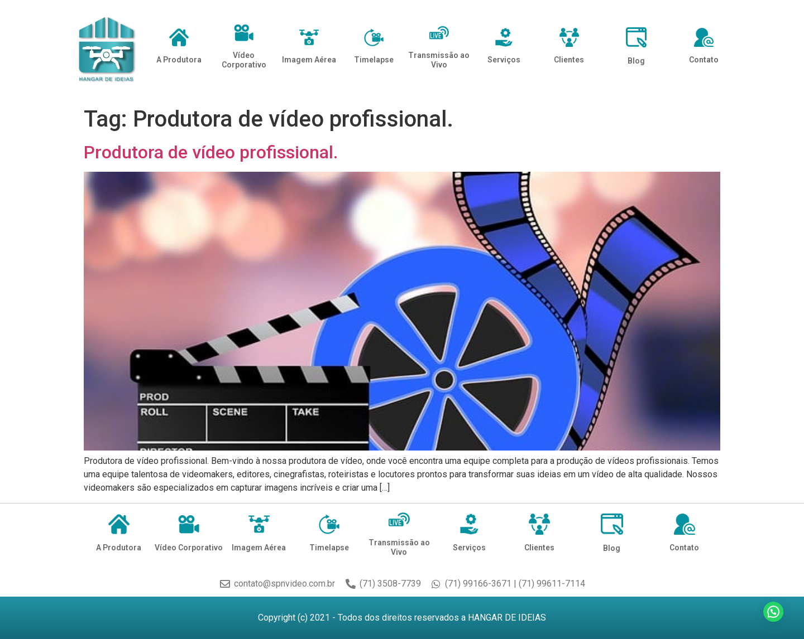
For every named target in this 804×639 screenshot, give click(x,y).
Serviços (503, 59)
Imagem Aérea (309, 59)
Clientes (569, 59)
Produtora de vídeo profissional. (211, 152)
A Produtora (179, 59)
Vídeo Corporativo (244, 60)
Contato (704, 59)
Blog (636, 60)
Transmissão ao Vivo (439, 60)
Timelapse (374, 59)
